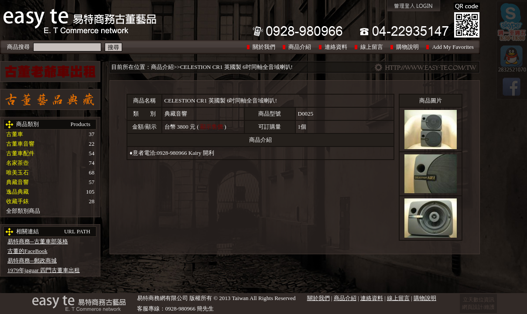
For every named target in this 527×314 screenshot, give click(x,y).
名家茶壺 (17, 163)
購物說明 (407, 47)
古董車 (14, 134)
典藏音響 (17, 182)
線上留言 (371, 47)
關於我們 (264, 47)
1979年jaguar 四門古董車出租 (43, 270)
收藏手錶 (17, 201)
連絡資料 (336, 47)
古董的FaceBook (27, 251)
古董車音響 (20, 143)
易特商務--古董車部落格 (37, 241)
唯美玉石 (17, 172)
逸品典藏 (17, 191)
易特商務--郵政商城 (32, 260)
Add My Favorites (452, 47)
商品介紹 (299, 47)
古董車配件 (20, 153)
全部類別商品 (23, 211)
